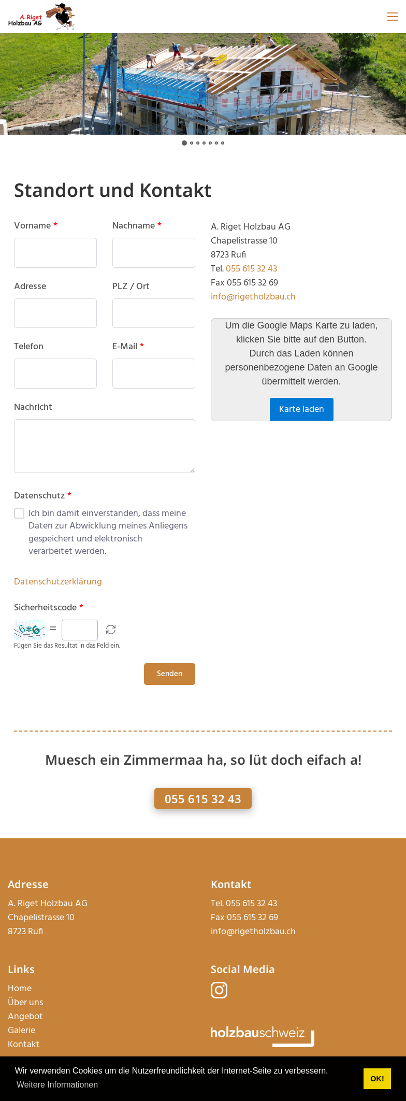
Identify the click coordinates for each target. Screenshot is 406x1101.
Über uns (25, 1002)
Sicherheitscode (48, 608)
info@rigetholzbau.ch (253, 297)
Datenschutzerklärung (58, 582)
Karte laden (301, 409)
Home (20, 988)
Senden (169, 674)
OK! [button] (377, 1079)
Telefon (29, 347)
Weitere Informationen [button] (57, 1084)
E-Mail (128, 347)
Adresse (30, 287)
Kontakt (24, 1044)
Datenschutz (42, 496)
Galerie (21, 1030)
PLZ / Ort (131, 287)
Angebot (25, 1016)
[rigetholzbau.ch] (41, 16)
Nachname (137, 226)
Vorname (35, 226)
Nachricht (33, 408)
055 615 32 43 (251, 269)
